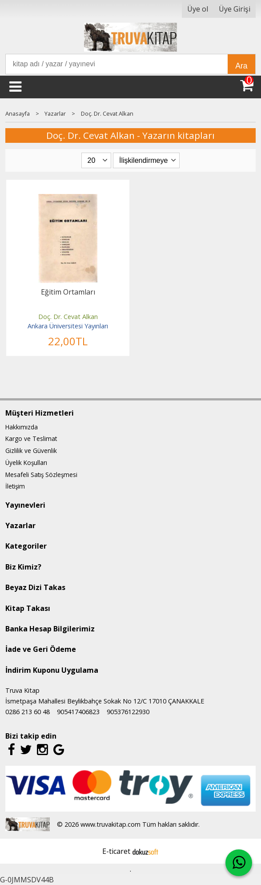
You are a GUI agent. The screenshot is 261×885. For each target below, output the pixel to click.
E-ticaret (116, 851)
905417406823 (78, 711)
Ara (241, 65)
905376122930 (128, 711)
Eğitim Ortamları (68, 292)
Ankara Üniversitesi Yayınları (68, 326)
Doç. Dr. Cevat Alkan (68, 316)
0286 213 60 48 (27, 711)
